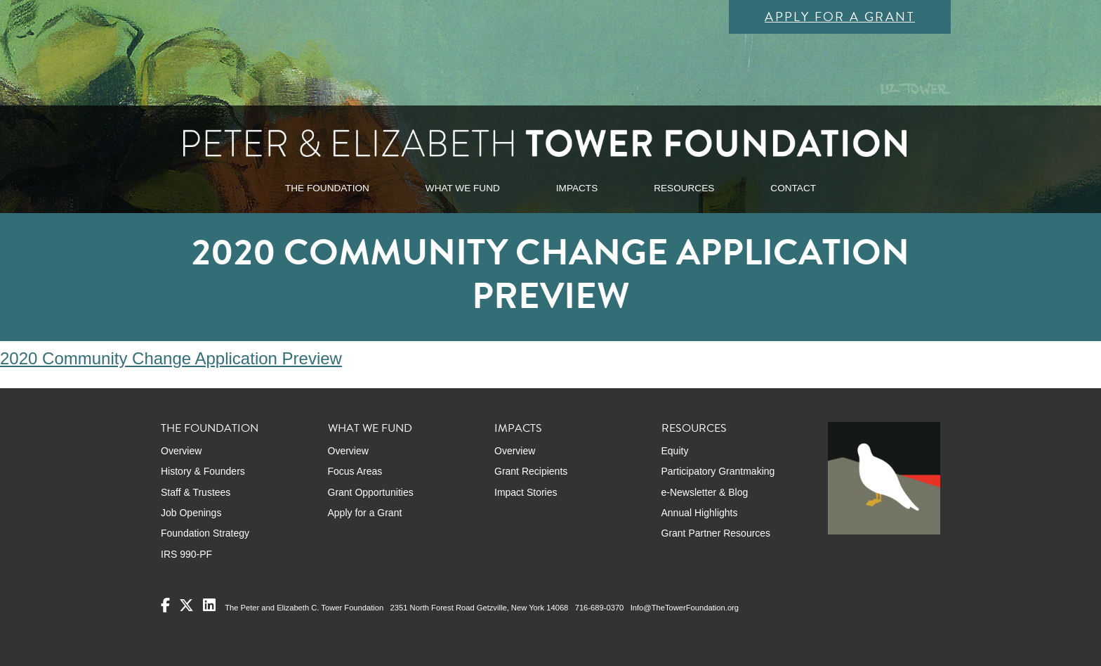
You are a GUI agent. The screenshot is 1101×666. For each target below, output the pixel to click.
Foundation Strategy (205, 533)
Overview (181, 450)
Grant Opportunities (371, 492)
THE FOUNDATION (327, 188)
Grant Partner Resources (716, 533)
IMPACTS (577, 188)
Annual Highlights (699, 512)
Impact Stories (525, 492)
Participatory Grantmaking (718, 471)
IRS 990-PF (186, 554)
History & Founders (203, 471)
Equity (675, 450)
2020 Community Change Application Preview (171, 358)
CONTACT (793, 188)
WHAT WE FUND (463, 188)
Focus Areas (355, 471)
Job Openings (191, 512)
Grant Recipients (530, 471)
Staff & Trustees (195, 492)
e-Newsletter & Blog (705, 492)
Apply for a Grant (840, 16)
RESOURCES (684, 188)
